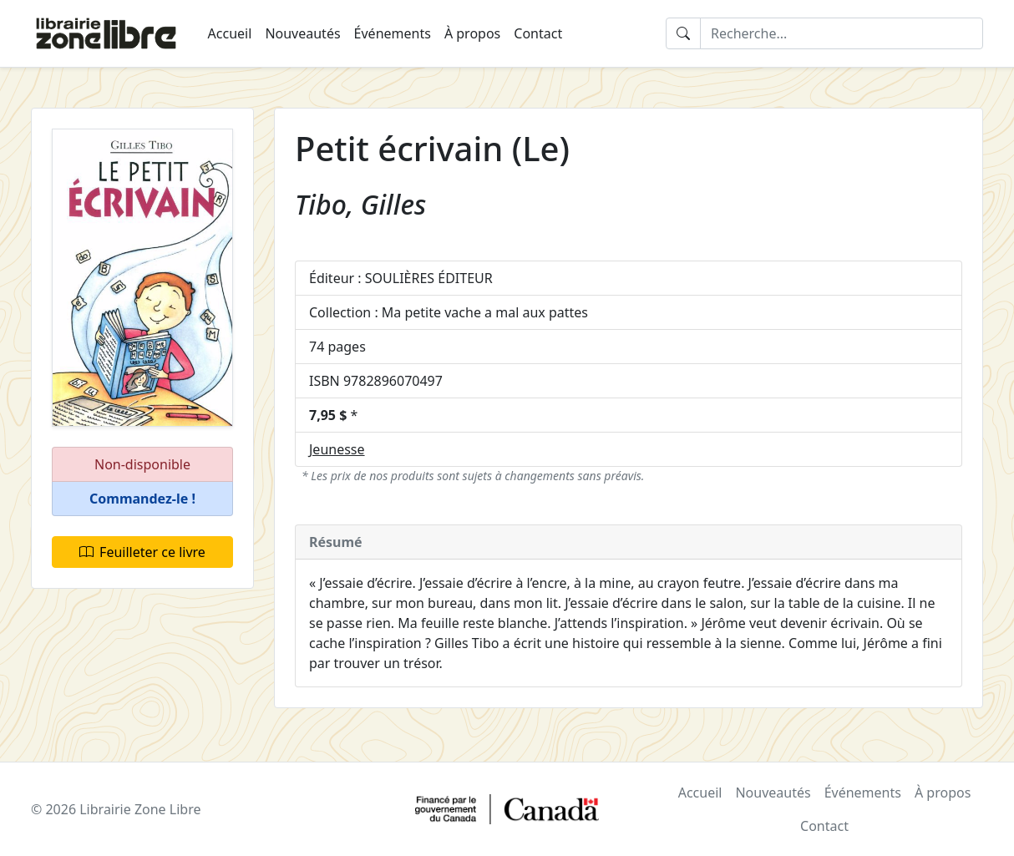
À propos (472, 33)
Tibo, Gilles (360, 204)
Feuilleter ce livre (142, 552)
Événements (392, 33)
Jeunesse (337, 449)
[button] (142, 499)
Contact (538, 33)
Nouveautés (302, 33)
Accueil (230, 33)
